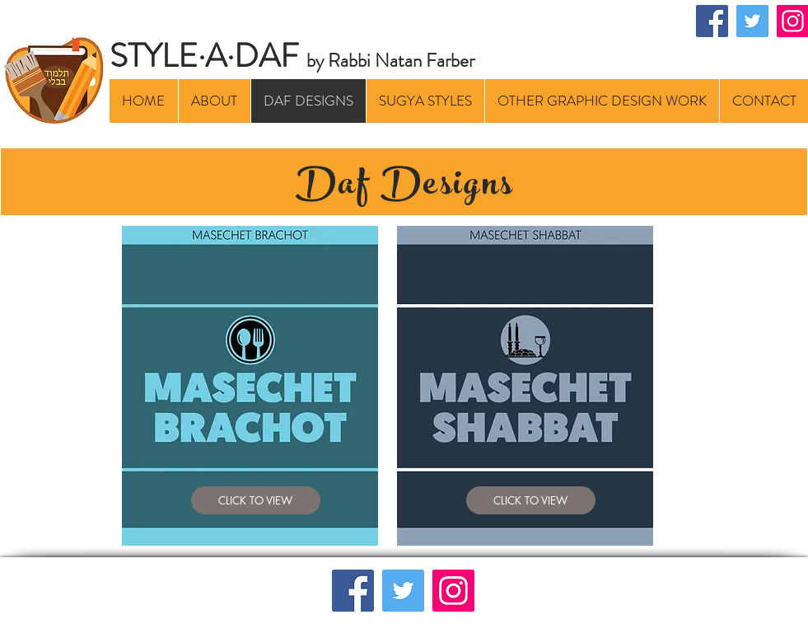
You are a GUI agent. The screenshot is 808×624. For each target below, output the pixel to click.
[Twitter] (752, 21)
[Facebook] (712, 21)
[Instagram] (453, 591)
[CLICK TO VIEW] (255, 500)
